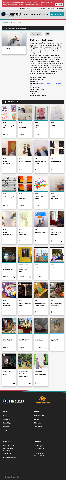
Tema (5, 430)
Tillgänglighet (38, 426)
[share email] (9, 49)
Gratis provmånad (56, 14)
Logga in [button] (60, 8)
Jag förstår (59, 4)
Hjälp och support (39, 415)
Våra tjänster (43, 14)
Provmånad (6, 426)
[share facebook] (4, 49)
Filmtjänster (27, 14)
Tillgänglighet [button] (50, 8)
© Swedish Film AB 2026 (11, 477)
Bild (37, 81)
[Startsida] (11, 14)
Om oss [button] (34, 8)
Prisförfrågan (7, 423)
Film (4, 415)
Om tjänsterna (7, 419)
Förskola (41, 83)
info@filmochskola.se (9, 457)
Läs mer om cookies (38, 4)
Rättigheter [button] (42, 8)
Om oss (36, 419)
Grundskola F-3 (49, 83)
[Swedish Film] (48, 400)
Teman (36, 14)
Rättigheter (37, 423)
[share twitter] (7, 49)
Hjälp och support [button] (25, 8)
